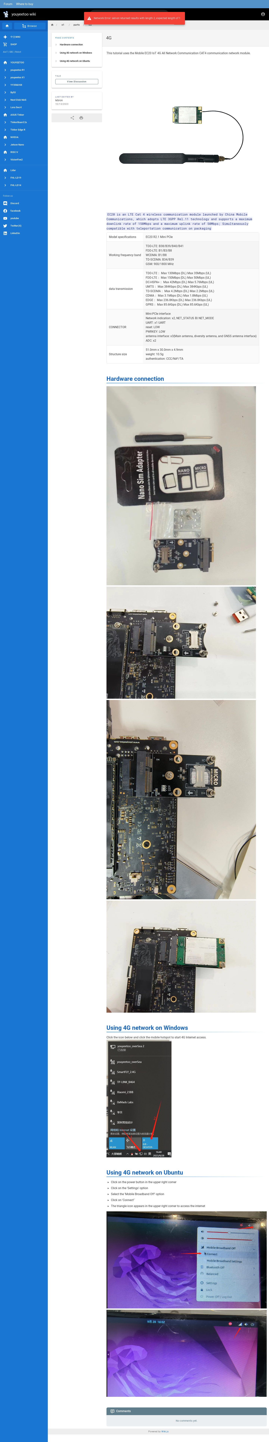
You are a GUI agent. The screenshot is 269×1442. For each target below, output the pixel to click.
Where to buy (24, 4)
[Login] (263, 14)
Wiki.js (164, 1431)
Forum (8, 4)
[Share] (72, 117)
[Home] (7, 26)
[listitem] (77, 44)
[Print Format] (81, 117)
